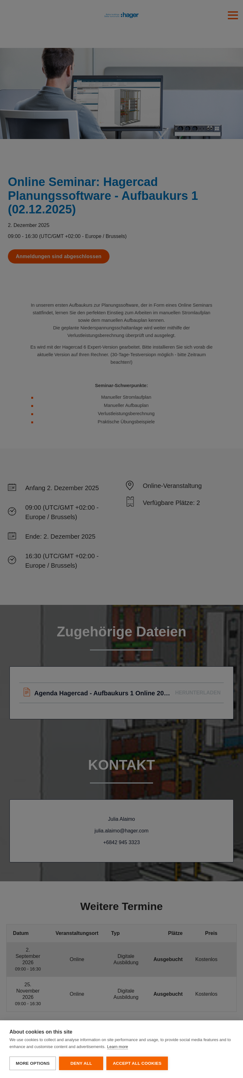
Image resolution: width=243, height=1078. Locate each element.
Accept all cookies (137, 1063)
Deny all (81, 1063)
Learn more (117, 1046)
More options (33, 1063)
